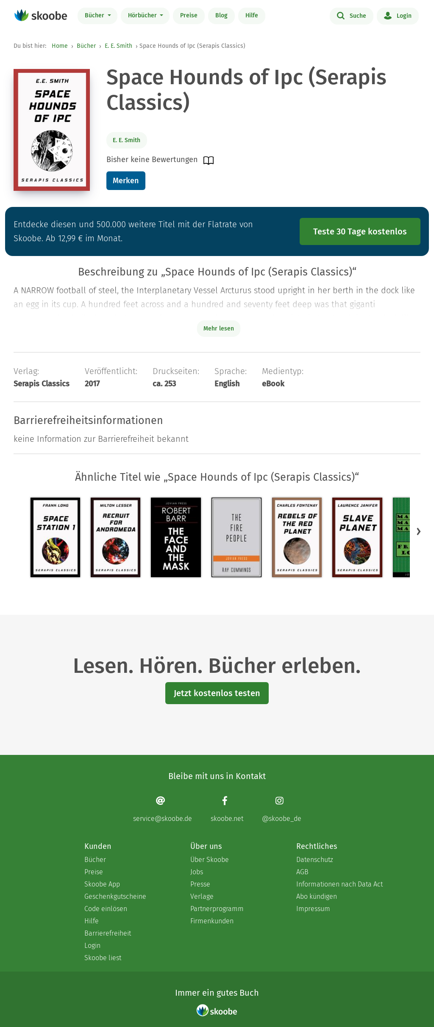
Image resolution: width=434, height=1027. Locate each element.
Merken (126, 180)
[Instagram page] (281, 809)
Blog (221, 15)
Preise (189, 15)
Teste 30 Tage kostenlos (360, 231)
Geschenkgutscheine (115, 896)
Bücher (95, 15)
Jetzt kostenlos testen (217, 693)
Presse (200, 884)
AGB (302, 872)
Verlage (202, 896)
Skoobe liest (102, 958)
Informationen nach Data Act (339, 884)
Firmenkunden (212, 921)
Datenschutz (314, 860)
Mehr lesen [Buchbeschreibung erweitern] (218, 328)
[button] (419, 531)
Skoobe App (102, 884)
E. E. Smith (118, 46)
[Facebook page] (227, 809)
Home (60, 46)
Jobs (196, 872)
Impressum (313, 909)
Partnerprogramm (217, 909)
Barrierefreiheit (107, 933)
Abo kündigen (316, 896)
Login (398, 15)
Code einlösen (105, 909)
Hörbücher (143, 15)
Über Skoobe (209, 860)
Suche (351, 15)
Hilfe (251, 15)
